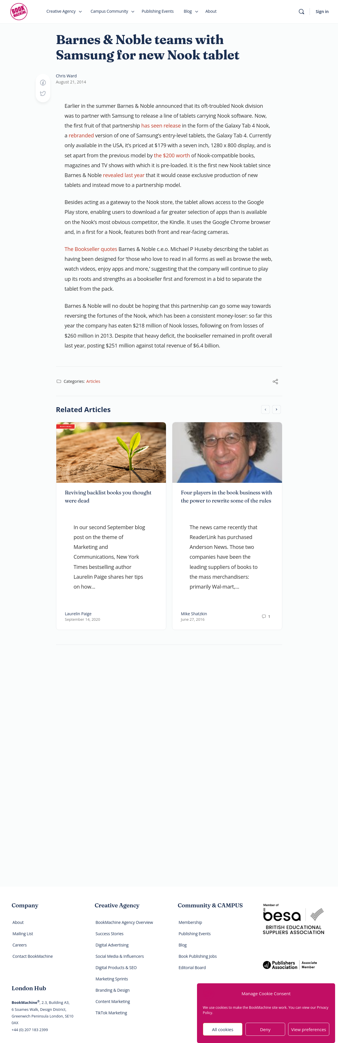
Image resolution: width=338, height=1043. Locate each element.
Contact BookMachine (32, 956)
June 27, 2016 (193, 619)
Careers (19, 945)
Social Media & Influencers (119, 956)
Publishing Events (195, 933)
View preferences (308, 1033)
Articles (93, 381)
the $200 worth (172, 155)
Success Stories (109, 933)
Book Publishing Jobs (198, 956)
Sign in (322, 11)
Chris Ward (66, 76)
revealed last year (123, 175)
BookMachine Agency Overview (124, 922)
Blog (183, 945)
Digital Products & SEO (116, 967)
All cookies (222, 1033)
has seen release (161, 125)
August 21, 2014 (71, 82)
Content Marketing (112, 1001)
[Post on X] (43, 94)
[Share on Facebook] (43, 83)
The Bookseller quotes (91, 248)
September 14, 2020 (82, 619)
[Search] (301, 11)
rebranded (81, 135)
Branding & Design (112, 990)
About (18, 922)
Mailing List (22, 933)
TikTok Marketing (111, 1012)
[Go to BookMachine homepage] (19, 11)
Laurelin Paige (78, 613)
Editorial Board (192, 967)
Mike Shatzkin (194, 613)
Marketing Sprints (111, 979)
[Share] (275, 381)
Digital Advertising (112, 945)
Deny (265, 1033)
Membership (190, 922)
